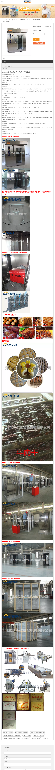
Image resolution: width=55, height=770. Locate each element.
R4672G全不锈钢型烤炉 (23, 738)
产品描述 (5, 61)
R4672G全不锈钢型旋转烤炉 (9, 738)
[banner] (27, 11)
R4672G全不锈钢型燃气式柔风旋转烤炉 (12, 735)
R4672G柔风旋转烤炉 (8, 732)
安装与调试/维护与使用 (8, 66)
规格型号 (5, 63)
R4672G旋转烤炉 (27, 735)
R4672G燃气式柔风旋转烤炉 (21, 732)
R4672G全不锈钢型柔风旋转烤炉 (38, 732)
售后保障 (5, 68)
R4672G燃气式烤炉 (36, 738)
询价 (36, 39)
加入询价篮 (40, 43)
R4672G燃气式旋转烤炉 (39, 735)
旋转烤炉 (45, 738)
